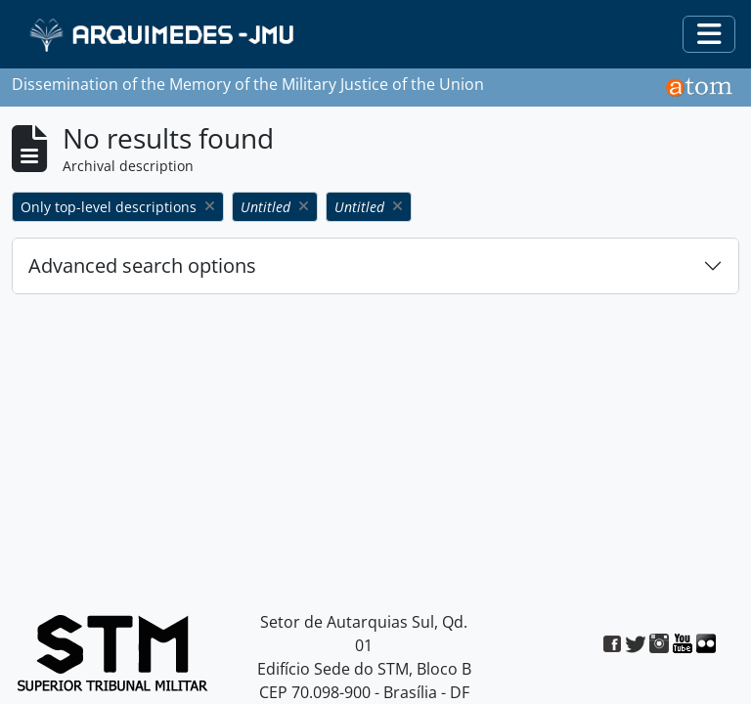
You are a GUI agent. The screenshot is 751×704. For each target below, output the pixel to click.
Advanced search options (142, 265)
